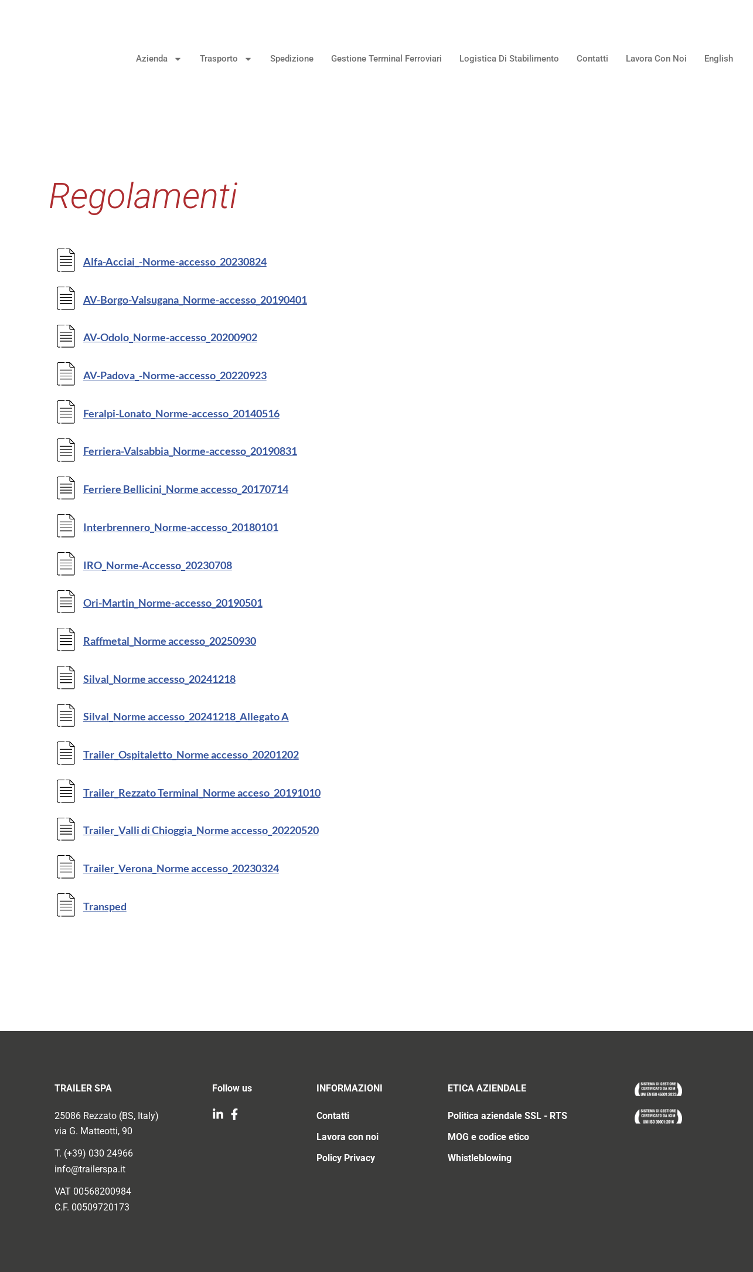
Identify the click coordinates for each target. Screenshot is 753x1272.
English (711, 60)
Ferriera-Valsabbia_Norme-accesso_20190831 (190, 450)
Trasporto (219, 60)
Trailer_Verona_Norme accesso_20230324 (181, 868)
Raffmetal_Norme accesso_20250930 (169, 640)
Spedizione (284, 60)
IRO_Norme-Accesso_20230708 (157, 565)
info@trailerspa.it (89, 1169)
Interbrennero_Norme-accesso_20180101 (180, 527)
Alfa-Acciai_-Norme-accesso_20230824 (175, 261)
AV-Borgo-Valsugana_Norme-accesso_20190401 (195, 299)
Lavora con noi (649, 60)
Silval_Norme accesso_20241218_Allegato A (186, 716)
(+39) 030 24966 (98, 1153)
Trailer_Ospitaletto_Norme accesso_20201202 (191, 754)
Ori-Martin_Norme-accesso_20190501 (173, 602)
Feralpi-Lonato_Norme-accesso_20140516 (181, 413)
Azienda (152, 60)
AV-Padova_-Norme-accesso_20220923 (175, 375)
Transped (105, 906)
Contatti (585, 60)
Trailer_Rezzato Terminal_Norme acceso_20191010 (202, 792)
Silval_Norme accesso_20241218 (159, 678)
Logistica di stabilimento (502, 60)
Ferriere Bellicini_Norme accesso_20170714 (185, 488)
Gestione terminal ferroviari (379, 60)
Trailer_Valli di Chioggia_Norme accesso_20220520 (201, 830)
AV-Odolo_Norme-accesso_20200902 (170, 337)
